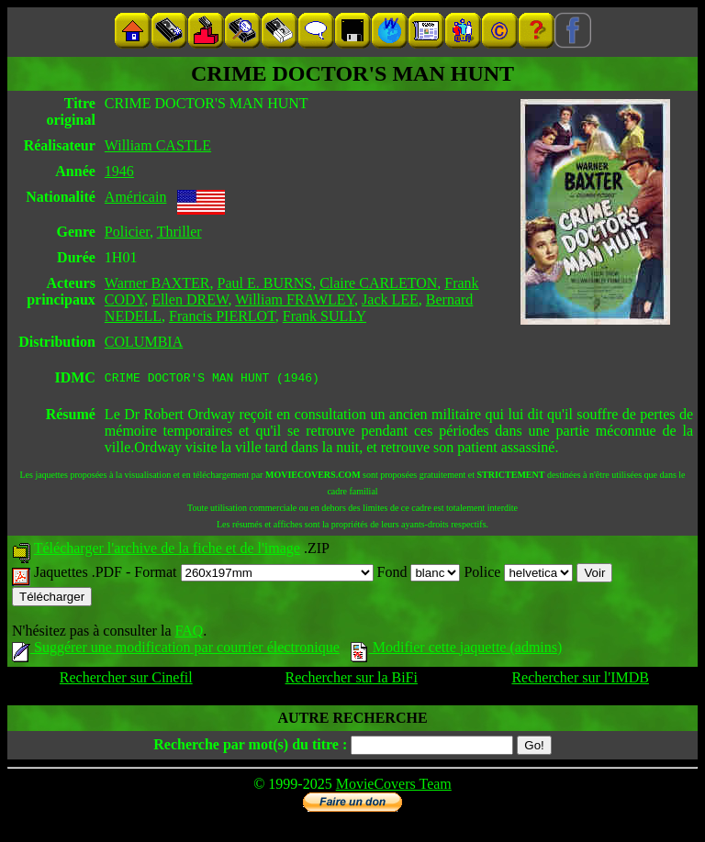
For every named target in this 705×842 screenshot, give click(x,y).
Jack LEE (390, 299)
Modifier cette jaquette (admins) (457, 650)
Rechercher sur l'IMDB (580, 680)
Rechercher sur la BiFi (351, 680)
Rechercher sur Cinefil (126, 680)
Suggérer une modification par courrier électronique (176, 650)
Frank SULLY (324, 316)
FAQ (188, 633)
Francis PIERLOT (222, 316)
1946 (119, 171)
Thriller (179, 231)
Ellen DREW (189, 299)
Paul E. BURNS (265, 283)
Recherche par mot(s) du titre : (250, 747)
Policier (127, 231)
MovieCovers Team (394, 786)
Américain (136, 197)
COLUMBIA (144, 341)
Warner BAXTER (157, 283)
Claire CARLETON (378, 283)
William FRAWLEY (294, 299)
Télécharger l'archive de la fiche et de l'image (167, 551)
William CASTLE (158, 145)
